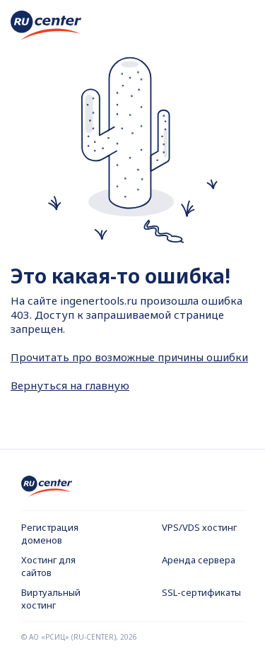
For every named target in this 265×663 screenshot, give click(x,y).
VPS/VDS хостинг (199, 527)
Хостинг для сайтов (48, 566)
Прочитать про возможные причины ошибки (129, 357)
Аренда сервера (198, 559)
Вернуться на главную (70, 385)
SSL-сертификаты (201, 592)
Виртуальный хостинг (51, 598)
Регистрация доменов (49, 533)
